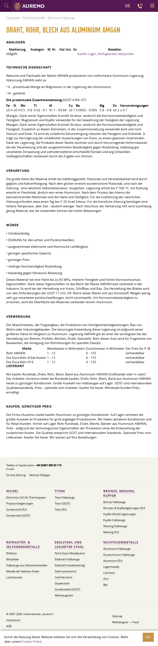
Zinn (106, 579)
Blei (105, 585)
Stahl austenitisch (66, 571)
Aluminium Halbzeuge (116, 549)
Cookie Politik (32, 641)
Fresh (135, 622)
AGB (8, 626)
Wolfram (11, 553)
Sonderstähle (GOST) (67, 589)
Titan (60, 491)
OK (148, 637)
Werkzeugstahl (64, 595)
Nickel (12, 491)
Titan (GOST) (62, 503)
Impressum (13, 620)
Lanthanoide (14, 577)
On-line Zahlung (16, 475)
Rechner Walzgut (39, 475)
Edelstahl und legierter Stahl (69, 544)
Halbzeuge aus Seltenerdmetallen (26, 565)
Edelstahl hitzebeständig (70, 565)
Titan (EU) (61, 509)
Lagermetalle (111, 567)
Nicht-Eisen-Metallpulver (70, 553)
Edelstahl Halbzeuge (67, 559)
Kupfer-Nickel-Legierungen (119, 514)
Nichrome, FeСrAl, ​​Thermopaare (26, 497)
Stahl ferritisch (63, 577)
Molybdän (12, 559)
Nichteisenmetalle (120, 542)
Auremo (29, 6)
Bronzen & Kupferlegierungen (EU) (124, 508)
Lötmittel (109, 573)
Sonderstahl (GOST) (18, 515)
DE (127, 6)
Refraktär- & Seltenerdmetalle (23, 544)
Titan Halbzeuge (65, 497)
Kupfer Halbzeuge (114, 520)
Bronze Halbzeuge (114, 502)
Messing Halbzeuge (115, 526)
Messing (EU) (111, 532)
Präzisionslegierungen (19, 503)
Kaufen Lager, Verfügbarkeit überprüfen (105, 54)
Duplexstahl (62, 583)
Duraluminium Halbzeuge (119, 555)
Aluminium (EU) (112, 561)
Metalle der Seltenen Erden (22, 571)
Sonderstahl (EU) (16, 509)
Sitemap (117, 616)
